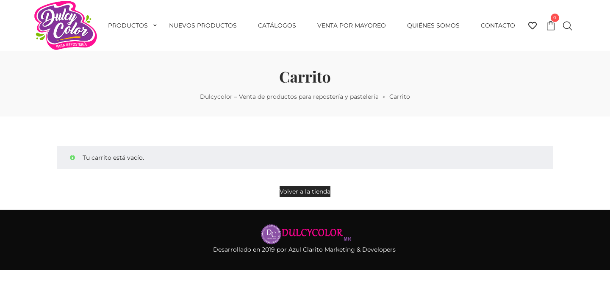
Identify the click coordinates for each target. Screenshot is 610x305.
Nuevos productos (203, 25)
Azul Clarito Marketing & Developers (342, 249)
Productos (128, 25)
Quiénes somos (433, 25)
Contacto (498, 25)
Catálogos (277, 25)
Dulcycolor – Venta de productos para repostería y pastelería (289, 96)
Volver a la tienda (305, 191)
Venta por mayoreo (351, 25)
